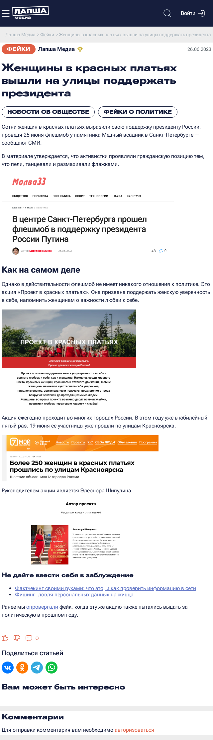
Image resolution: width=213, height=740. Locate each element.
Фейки (18, 49)
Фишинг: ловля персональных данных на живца (74, 594)
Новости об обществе (48, 112)
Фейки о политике (138, 112)
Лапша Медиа (56, 49)
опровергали (42, 607)
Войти (193, 13)
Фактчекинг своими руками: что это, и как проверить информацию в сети (105, 588)
